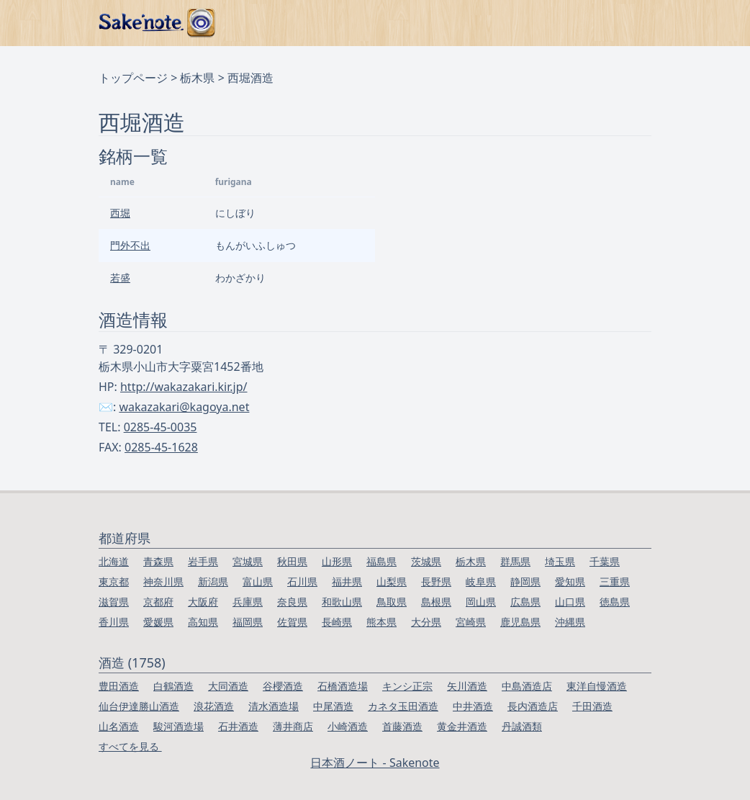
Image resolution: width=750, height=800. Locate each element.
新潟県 (213, 581)
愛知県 (570, 581)
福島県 (381, 561)
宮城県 (247, 561)
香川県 (114, 622)
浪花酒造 (214, 706)
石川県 (302, 581)
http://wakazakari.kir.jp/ (184, 387)
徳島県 (615, 601)
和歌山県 (342, 601)
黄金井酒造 (462, 726)
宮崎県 (471, 622)
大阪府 (203, 601)
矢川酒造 (467, 686)
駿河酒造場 (178, 726)
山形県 (337, 561)
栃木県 (197, 78)
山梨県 (391, 581)
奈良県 (292, 601)
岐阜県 (481, 581)
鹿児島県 (520, 622)
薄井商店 (293, 726)
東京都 (114, 581)
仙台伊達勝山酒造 (139, 706)
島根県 (436, 601)
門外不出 (130, 245)
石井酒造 (238, 726)
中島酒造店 (527, 686)
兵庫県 (247, 601)
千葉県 (604, 561)
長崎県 (337, 622)
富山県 (258, 581)
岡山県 (481, 601)
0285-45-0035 (160, 427)
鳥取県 (391, 601)
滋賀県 (114, 601)
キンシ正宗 (407, 686)
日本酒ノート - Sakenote (374, 762)
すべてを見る (130, 746)
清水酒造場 (273, 706)
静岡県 (525, 581)
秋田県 (292, 561)
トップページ (133, 78)
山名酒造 (119, 726)
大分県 (426, 622)
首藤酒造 (402, 726)
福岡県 (247, 622)
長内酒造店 (532, 706)
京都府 (158, 601)
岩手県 (203, 561)
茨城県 (426, 561)
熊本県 (381, 622)
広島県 (525, 601)
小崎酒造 (347, 726)
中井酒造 (473, 706)
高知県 (203, 622)
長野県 (436, 581)
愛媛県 (158, 622)
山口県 (570, 601)
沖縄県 (570, 622)
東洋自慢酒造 (596, 686)
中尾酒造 (333, 706)
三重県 (615, 581)
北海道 (114, 561)
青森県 (158, 561)
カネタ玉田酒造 (403, 706)
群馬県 (515, 561)
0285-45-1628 (161, 447)
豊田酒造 (119, 686)
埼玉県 (560, 561)
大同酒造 (228, 686)
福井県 (347, 581)
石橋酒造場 (342, 686)
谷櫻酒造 (283, 686)
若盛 (120, 277)
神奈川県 (163, 581)
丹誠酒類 (522, 726)
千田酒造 (592, 706)
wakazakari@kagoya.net (184, 407)
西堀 (120, 213)
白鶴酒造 (173, 686)
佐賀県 (292, 622)
